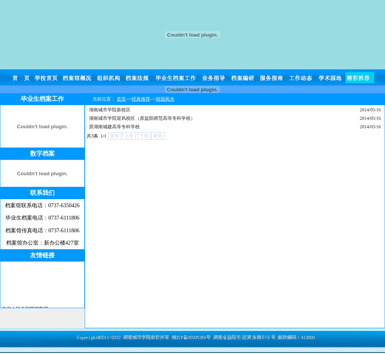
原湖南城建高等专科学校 (114, 126)
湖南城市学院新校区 (110, 109)
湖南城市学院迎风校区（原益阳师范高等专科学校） (142, 118)
